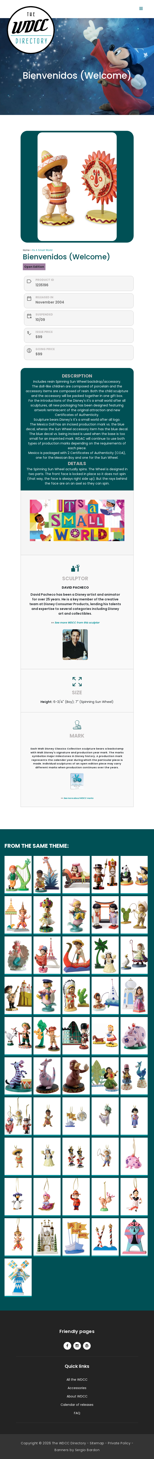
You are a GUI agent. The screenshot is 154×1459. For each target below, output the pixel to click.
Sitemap (97, 1443)
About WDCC (77, 1396)
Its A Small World (42, 250)
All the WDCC (77, 1379)
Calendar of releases (77, 1404)
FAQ (77, 1413)
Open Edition (34, 267)
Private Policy (119, 1443)
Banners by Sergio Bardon (77, 1450)
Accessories (77, 1388)
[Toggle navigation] (141, 9)
